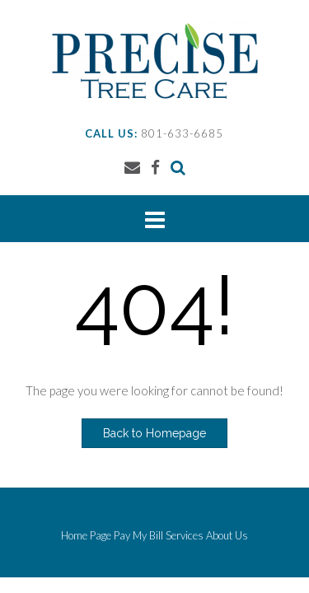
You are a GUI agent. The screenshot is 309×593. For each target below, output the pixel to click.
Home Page (86, 535)
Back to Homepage (154, 433)
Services (185, 535)
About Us (227, 535)
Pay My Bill (138, 535)
